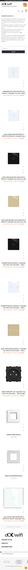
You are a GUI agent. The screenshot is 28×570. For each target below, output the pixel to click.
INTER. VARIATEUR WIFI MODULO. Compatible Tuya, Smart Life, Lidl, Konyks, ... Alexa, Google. (13, 350)
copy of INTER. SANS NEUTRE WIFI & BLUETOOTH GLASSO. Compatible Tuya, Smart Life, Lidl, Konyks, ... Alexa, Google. (13, 518)
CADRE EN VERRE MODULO (13, 434)
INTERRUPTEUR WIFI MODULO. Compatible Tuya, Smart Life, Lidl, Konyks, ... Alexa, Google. (13, 264)
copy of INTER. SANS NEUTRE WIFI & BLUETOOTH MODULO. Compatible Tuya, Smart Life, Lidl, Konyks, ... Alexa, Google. (13, 136)
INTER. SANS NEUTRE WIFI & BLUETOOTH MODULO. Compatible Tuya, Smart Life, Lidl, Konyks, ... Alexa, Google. (13, 178)
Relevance (14, 48)
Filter (13, 51)
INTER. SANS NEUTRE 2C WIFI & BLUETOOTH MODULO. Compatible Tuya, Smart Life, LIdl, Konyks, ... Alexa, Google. (13, 221)
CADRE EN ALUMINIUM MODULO (13, 476)
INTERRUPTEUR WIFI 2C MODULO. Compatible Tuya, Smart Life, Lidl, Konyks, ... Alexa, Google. (13, 307)
